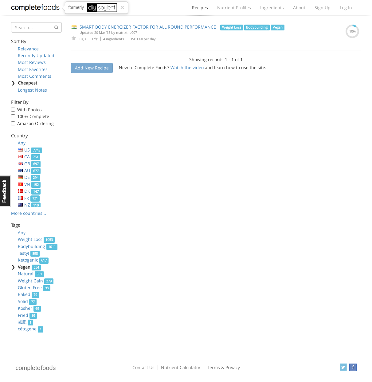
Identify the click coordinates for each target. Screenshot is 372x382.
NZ (29, 205)
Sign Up (323, 7)
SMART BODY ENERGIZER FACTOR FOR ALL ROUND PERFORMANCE (148, 27)
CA (29, 156)
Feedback (5, 191)
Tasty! (29, 253)
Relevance (28, 49)
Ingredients (272, 7)
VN (29, 184)
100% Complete (33, 116)
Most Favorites (33, 69)
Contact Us (143, 367)
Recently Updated (36, 55)
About (299, 7)
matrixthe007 (126, 32)
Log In (346, 7)
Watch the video (187, 67)
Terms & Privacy (223, 367)
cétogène (31, 329)
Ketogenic (33, 260)
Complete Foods (35, 9)
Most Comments (34, 76)
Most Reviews (32, 62)
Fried (27, 315)
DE (29, 177)
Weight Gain (36, 281)
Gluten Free (34, 287)
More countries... (28, 213)
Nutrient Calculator (181, 367)
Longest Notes (32, 90)
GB (29, 164)
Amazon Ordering (35, 123)
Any (21, 143)
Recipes (200, 9)
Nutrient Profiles (234, 7)
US (30, 150)
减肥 (25, 322)
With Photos (29, 109)
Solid (27, 301)
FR (29, 198)
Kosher (29, 308)
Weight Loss (36, 239)
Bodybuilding (38, 246)
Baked (28, 294)
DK (29, 191)
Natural (31, 274)
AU (29, 170)
